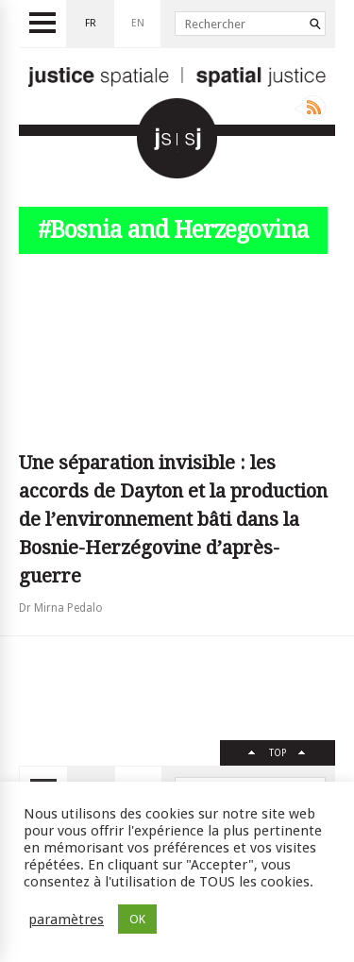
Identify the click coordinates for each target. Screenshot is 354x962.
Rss (310, 107)
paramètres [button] (66, 919)
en (137, 23)
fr (90, 23)
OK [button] (137, 919)
